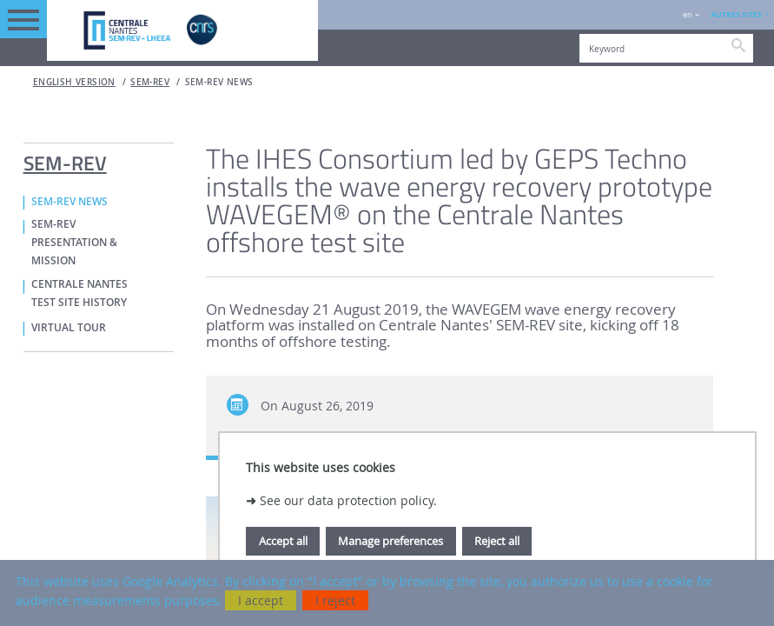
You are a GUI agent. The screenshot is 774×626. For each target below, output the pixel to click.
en (687, 14)
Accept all (283, 541)
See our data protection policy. (348, 500)
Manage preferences (390, 541)
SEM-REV (149, 82)
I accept (260, 600)
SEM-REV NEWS (219, 82)
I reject (335, 600)
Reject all (496, 541)
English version (74, 82)
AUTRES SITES (736, 14)
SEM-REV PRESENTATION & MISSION (74, 242)
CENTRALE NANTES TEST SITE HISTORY (79, 293)
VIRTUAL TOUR (68, 328)
